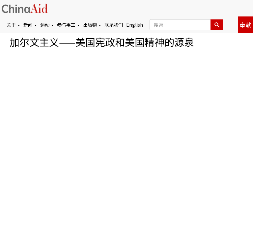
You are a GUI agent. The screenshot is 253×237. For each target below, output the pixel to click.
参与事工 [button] (68, 24)
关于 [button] (13, 24)
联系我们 (113, 24)
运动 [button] (47, 24)
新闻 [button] (30, 24)
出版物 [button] (92, 24)
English (134, 24)
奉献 (245, 24)
